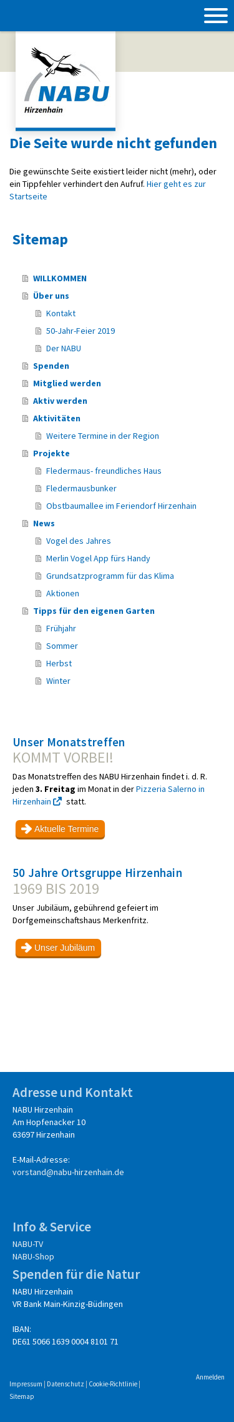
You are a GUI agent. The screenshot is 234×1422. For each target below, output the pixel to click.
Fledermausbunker (81, 488)
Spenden (51, 365)
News (44, 523)
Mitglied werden (67, 383)
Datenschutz (65, 1383)
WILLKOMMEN (60, 278)
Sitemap (21, 1396)
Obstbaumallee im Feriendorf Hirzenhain (121, 505)
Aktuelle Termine (66, 829)
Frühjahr (61, 628)
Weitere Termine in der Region (102, 435)
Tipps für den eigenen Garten (94, 610)
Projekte (51, 453)
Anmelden (210, 1377)
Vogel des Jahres (78, 540)
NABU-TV (27, 1243)
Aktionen (62, 593)
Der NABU (63, 348)
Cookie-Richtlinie (113, 1383)
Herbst (59, 663)
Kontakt (61, 313)
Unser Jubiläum (64, 948)
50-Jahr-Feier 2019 (80, 330)
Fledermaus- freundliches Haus (104, 470)
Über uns (51, 295)
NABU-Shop (33, 1256)
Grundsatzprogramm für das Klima (110, 575)
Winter (58, 680)
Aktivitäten (56, 418)
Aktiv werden (60, 400)
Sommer (62, 645)
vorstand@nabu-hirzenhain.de (68, 1172)
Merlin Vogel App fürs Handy (98, 558)
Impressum (25, 1383)
